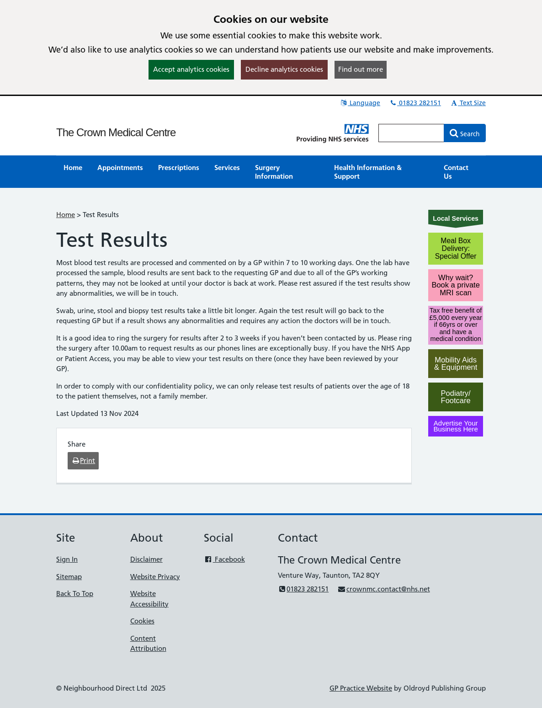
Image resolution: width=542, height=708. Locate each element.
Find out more (360, 69)
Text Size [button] (468, 103)
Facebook (224, 559)
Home (65, 214)
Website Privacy (155, 576)
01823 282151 (415, 103)
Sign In (67, 559)
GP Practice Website (360, 688)
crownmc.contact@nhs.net (383, 589)
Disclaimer (146, 559)
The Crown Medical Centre (115, 132)
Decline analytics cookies (284, 69)
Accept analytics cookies (191, 69)
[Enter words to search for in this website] (411, 133)
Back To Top (74, 593)
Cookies (142, 621)
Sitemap (69, 576)
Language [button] (360, 103)
